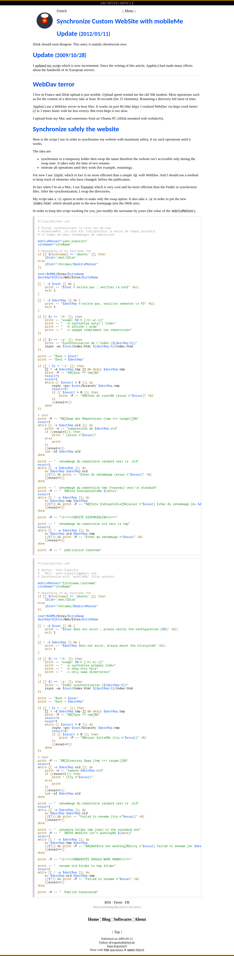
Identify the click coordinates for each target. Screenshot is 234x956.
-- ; (89, 287)
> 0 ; (65, 382)
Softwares (123, 919)
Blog (106, 919)
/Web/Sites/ (68, 277)
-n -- (78, 428)
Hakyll (140, 949)
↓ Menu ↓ (129, 11)
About (140, 919)
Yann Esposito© (117, 946)
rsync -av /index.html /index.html (86, 346)
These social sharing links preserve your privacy (117, 906)
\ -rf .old (59, 451)
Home (93, 919)
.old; (65, 425)
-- (71, 320)
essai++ (54, 402)
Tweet (118, 902)
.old (63, 471)
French (61, 11)
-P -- (69, 372)
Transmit (86, 187)
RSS (108, 902)
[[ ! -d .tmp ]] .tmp (81, 369)
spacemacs (116, 949)
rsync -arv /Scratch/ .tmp (78, 385)
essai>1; (60, 431)
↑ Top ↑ (117, 932)
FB (127, 902)
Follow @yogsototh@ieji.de (117, 942)
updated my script (48, 65)
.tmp (62, 500)
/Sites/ (61, 274)
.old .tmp (66, 533)
